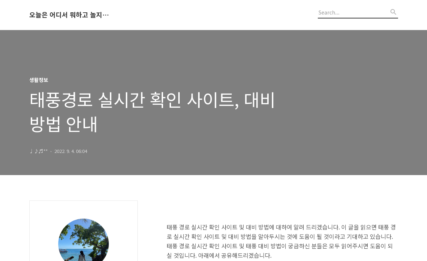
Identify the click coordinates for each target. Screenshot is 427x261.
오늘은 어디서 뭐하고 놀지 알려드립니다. (69, 15)
